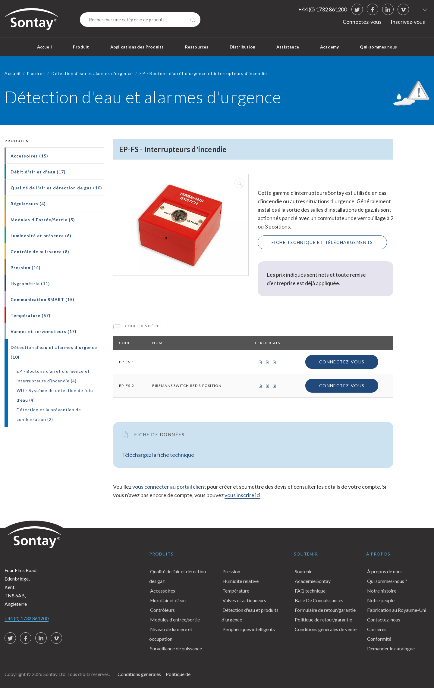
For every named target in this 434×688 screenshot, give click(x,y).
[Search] (140, 19)
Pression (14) (26, 267)
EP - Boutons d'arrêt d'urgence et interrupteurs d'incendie (203, 73)
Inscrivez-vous (408, 21)
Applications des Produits (137, 46)
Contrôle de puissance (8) (40, 251)
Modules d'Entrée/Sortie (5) (43, 219)
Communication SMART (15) (42, 299)
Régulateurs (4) (28, 203)
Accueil (44, 46)
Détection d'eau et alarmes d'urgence (92, 73)
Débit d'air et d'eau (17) (38, 171)
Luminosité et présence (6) (41, 235)
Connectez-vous (362, 21)
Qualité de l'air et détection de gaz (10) (56, 187)
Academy (329, 46)
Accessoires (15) (29, 155)
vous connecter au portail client (169, 486)
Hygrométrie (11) (30, 283)
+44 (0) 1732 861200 (322, 9)
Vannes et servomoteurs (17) (44, 331)
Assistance (287, 46)
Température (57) (31, 315)
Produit (81, 46)
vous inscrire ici (242, 495)
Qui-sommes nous (378, 46)
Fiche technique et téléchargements (322, 242)
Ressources (197, 46)
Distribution (242, 46)
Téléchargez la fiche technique (158, 454)
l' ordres (36, 73)
